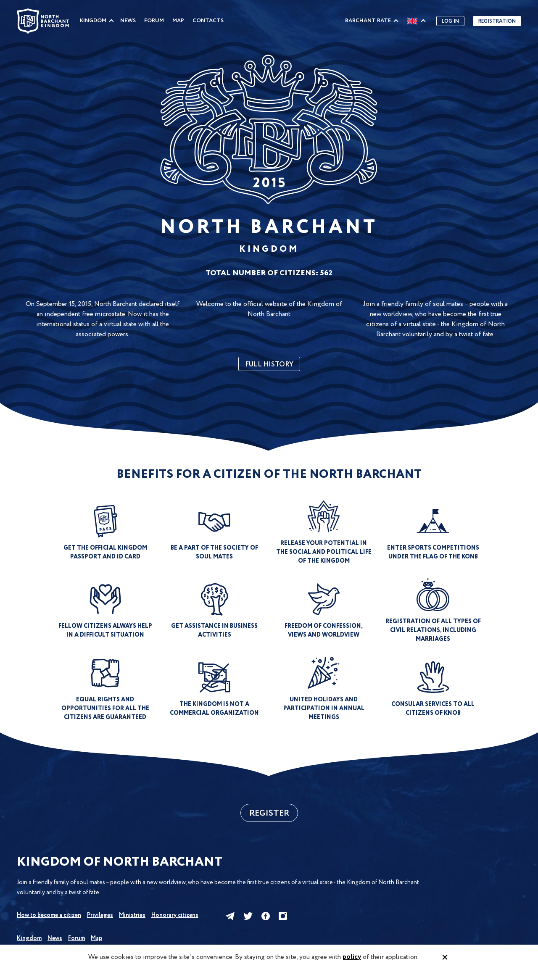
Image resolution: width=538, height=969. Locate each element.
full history (269, 364)
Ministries (132, 915)
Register (269, 813)
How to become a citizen (49, 915)
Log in (450, 21)
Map (178, 21)
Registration (497, 21)
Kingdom (93, 21)
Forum (154, 21)
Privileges (100, 915)
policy (352, 957)
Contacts (208, 21)
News (128, 21)
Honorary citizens (174, 915)
